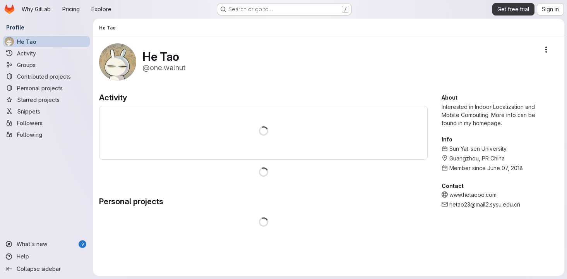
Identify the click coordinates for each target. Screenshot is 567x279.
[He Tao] (46, 41)
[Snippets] (46, 111)
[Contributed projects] (46, 76)
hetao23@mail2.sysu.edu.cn (484, 204)
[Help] (46, 256)
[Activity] (46, 53)
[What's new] (46, 244)
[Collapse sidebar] (46, 269)
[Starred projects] (46, 99)
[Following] (46, 134)
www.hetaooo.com (472, 194)
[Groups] (46, 64)
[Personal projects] (46, 88)
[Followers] (46, 122)
